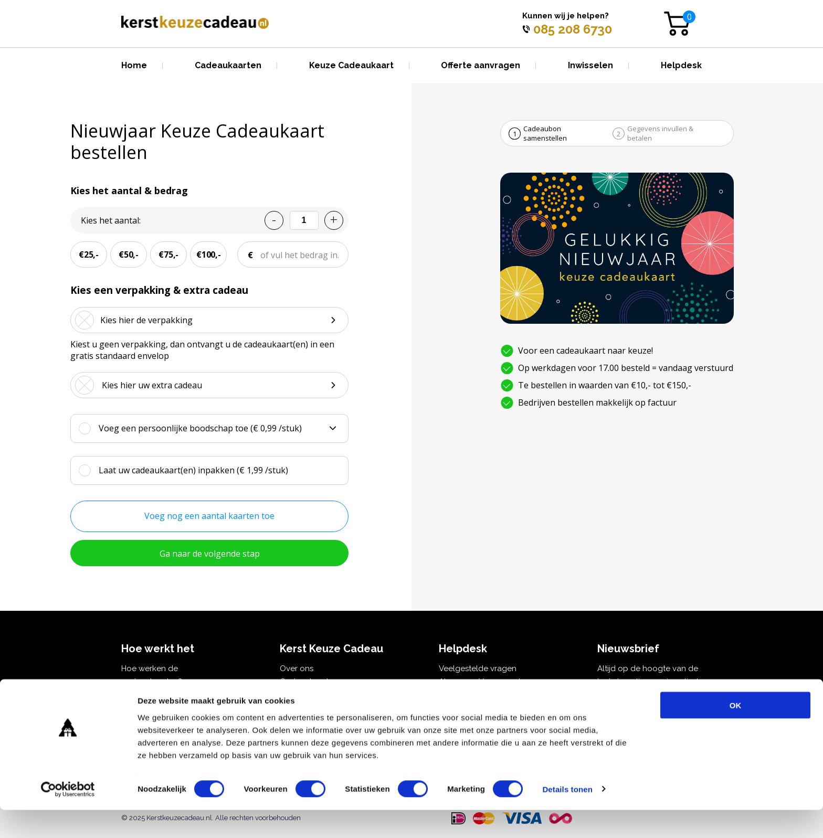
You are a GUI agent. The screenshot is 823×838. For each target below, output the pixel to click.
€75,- (168, 254)
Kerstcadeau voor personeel (174, 694)
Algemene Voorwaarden (484, 681)
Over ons (296, 668)
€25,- (89, 254)
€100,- (208, 254)
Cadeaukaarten (228, 65)
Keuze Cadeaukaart (351, 65)
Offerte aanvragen (480, 65)
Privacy (452, 694)
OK (736, 733)
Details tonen (567, 817)
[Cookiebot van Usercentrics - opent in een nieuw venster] (68, 817)
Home (134, 65)
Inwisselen (590, 65)
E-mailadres (626, 703)
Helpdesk (681, 65)
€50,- (129, 254)
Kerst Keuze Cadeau (317, 694)
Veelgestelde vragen (477, 668)
